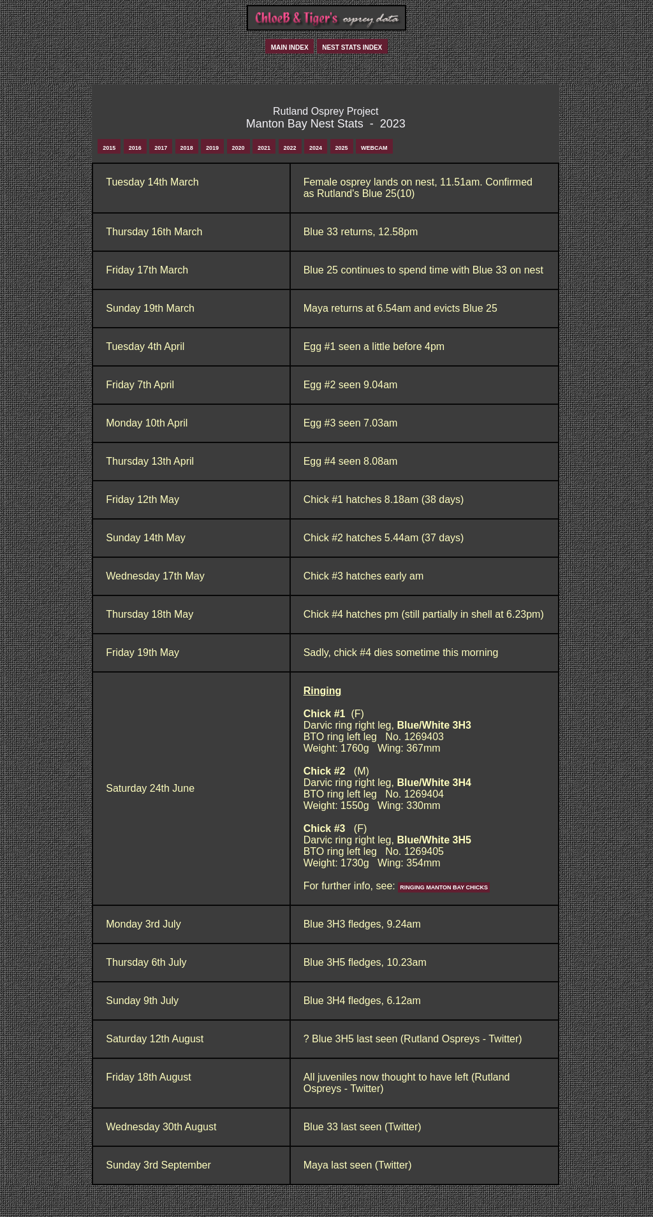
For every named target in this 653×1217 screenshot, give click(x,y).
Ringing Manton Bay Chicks (444, 887)
